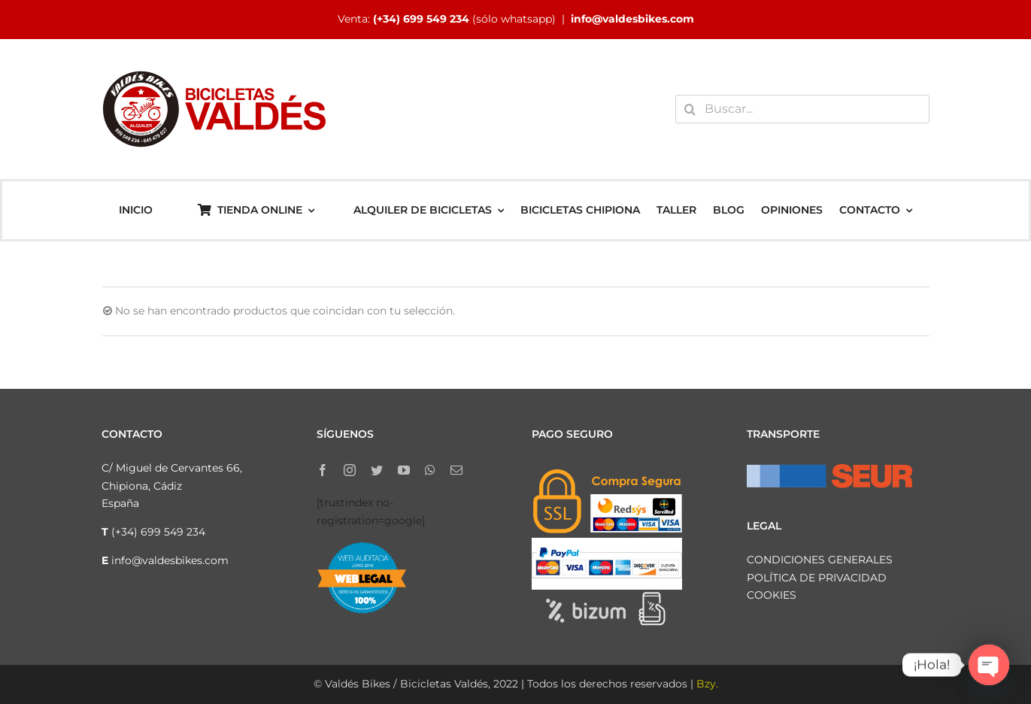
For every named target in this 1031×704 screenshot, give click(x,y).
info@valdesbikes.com (632, 19)
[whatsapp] (430, 470)
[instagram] (350, 470)
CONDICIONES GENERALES (820, 559)
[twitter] (377, 470)
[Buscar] (689, 109)
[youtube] (404, 470)
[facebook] (323, 470)
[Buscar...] (802, 109)
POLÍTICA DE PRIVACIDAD (817, 577)
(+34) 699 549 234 (421, 19)
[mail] (456, 470)
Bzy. (707, 683)
